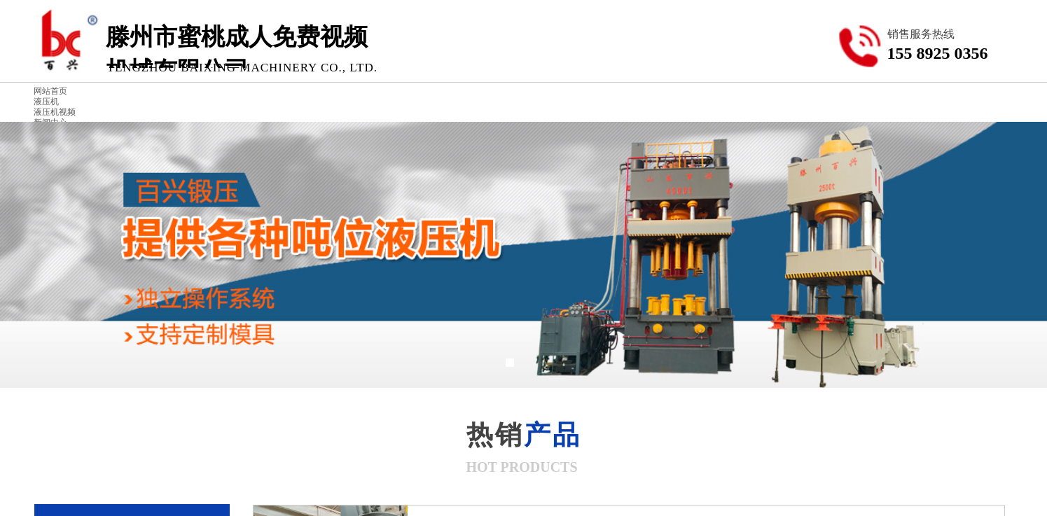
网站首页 (50, 91)
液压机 (46, 101)
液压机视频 (55, 112)
